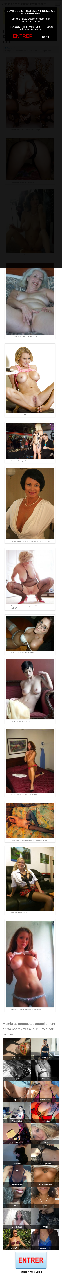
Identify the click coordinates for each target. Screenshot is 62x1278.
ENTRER (23, 36)
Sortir (45, 36)
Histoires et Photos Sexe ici (31, 1272)
